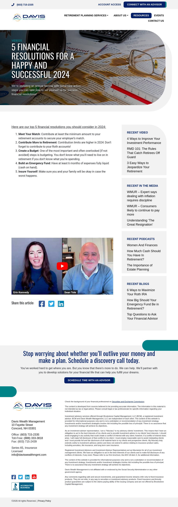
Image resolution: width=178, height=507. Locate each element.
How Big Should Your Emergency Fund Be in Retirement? (143, 304)
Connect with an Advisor (144, 4)
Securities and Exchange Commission (128, 402)
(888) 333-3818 (33, 438)
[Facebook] (13, 477)
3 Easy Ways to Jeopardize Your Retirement (138, 167)
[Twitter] (20, 477)
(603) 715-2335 (25, 4)
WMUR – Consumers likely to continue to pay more (143, 210)
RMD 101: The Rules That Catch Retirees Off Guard (143, 153)
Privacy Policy (44, 501)
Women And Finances (142, 245)
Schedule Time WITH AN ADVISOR (89, 380)
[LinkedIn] (27, 477)
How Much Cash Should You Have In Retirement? (144, 255)
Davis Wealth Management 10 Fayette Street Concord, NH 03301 (28, 425)
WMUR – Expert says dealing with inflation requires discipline (142, 196)
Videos (16, 40)
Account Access (109, 4)
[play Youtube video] (62, 266)
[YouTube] (34, 476)
